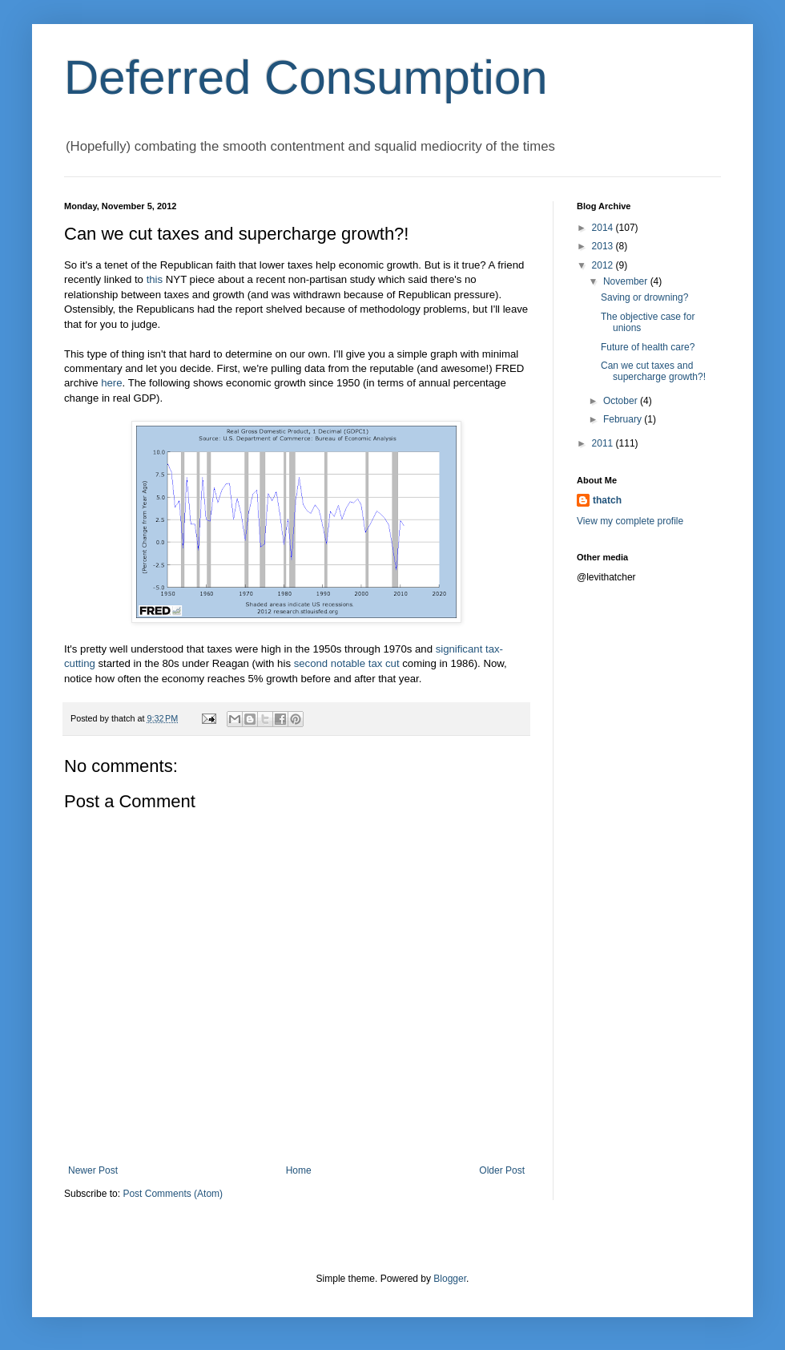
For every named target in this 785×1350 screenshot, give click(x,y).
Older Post (502, 1170)
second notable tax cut (347, 663)
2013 (604, 246)
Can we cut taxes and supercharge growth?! (653, 371)
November (626, 281)
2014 (604, 227)
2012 (604, 265)
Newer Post (93, 1170)
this (155, 279)
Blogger (449, 1278)
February (623, 419)
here (111, 383)
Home (299, 1170)
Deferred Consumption (306, 77)
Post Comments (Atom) (173, 1193)
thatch (607, 500)
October (621, 400)
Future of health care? (647, 347)
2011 (604, 443)
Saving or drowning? (644, 297)
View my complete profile (630, 521)
